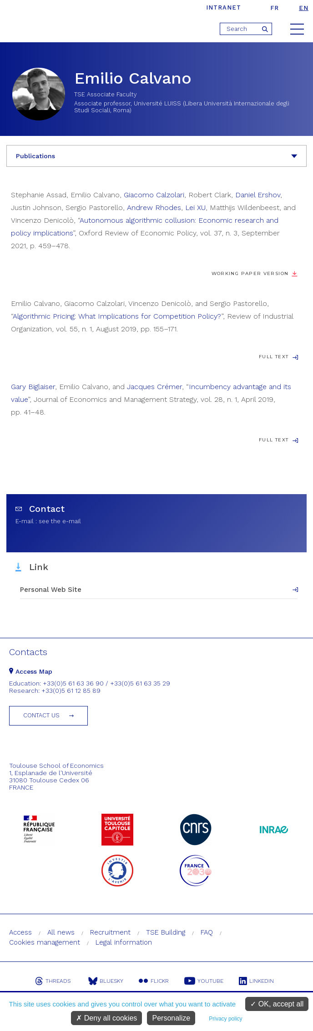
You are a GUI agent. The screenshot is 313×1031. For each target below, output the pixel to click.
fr (274, 8)
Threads (53, 981)
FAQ (207, 932)
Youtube (203, 981)
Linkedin (256, 981)
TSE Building (165, 932)
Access (20, 932)
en (303, 8)
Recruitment (110, 932)
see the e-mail (60, 521)
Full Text (273, 357)
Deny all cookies (106, 1018)
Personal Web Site (50, 590)
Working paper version (250, 273)
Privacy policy (225, 1019)
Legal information (124, 942)
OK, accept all (276, 1004)
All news (61, 932)
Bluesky (105, 981)
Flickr (154, 981)
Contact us (41, 715)
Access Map (30, 671)
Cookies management (44, 942)
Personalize (171, 1018)
